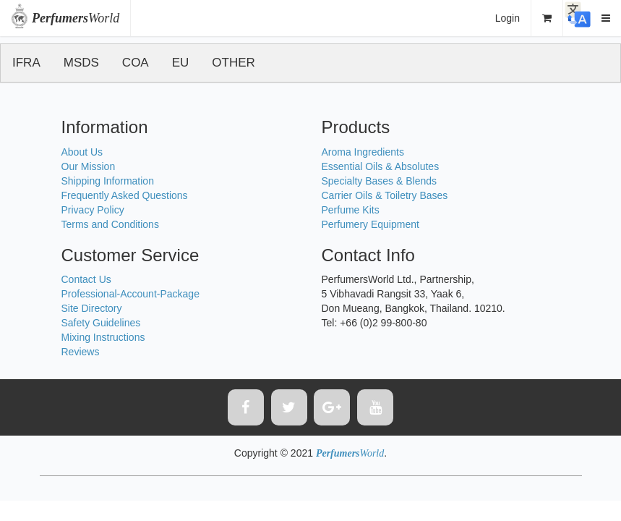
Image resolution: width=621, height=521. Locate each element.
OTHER (233, 62)
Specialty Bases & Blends (379, 181)
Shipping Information (107, 181)
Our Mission (88, 166)
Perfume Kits (351, 210)
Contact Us (86, 279)
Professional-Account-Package (130, 294)
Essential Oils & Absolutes (381, 166)
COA (135, 62)
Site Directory (91, 308)
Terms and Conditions (110, 224)
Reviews (80, 351)
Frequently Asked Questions (124, 195)
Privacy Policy (92, 210)
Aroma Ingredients (363, 152)
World (75, 18)
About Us (82, 152)
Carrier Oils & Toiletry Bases (385, 195)
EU (180, 62)
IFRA (26, 62)
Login (507, 18)
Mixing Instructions (103, 337)
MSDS (81, 62)
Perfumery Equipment (370, 224)
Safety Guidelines (101, 323)
